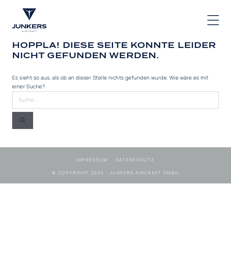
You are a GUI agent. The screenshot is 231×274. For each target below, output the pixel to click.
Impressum (92, 159)
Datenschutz (135, 159)
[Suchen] (22, 120)
